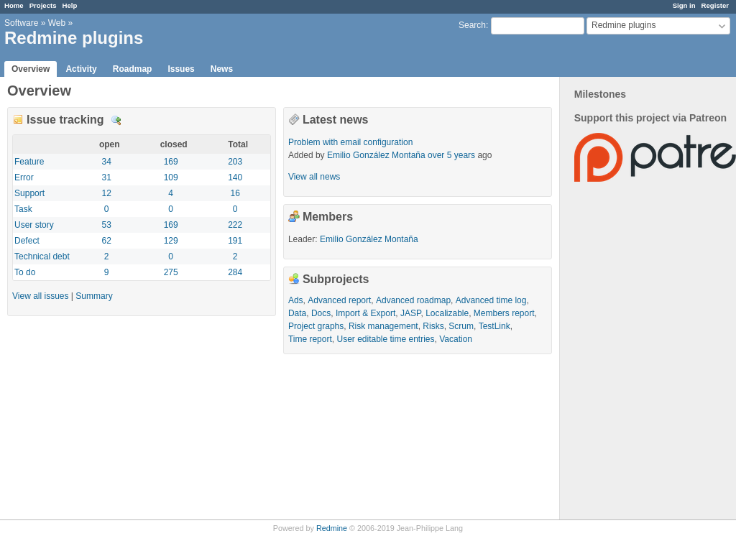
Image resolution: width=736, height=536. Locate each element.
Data (297, 313)
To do (24, 272)
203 (235, 162)
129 (171, 241)
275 (171, 272)
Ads (295, 300)
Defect (27, 241)
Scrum (461, 326)
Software (21, 23)
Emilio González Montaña (376, 155)
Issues (180, 69)
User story (34, 225)
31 (106, 177)
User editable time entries (385, 339)
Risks (433, 326)
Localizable (447, 313)
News (222, 69)
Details (116, 120)
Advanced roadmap (413, 300)
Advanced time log (491, 300)
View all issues (40, 296)
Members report (504, 313)
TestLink (494, 326)
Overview (31, 69)
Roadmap (132, 69)
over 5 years (451, 155)
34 (106, 162)
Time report (310, 339)
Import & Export (365, 313)
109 (171, 177)
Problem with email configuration (350, 142)
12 (106, 193)
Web (56, 23)
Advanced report (339, 300)
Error (24, 177)
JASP (410, 313)
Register (715, 5)
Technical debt (42, 256)
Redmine (331, 528)
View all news (314, 177)
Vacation (455, 339)
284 (235, 272)
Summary (93, 296)
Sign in (684, 5)
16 (234, 193)
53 (106, 225)
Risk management (383, 326)
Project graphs (316, 326)
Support (29, 193)
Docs (321, 313)
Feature (29, 162)
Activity (80, 69)
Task (23, 209)
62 (106, 241)
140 (235, 177)
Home (14, 5)
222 (235, 225)
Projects (43, 5)
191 (235, 241)
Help (70, 5)
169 (171, 162)
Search (472, 25)
